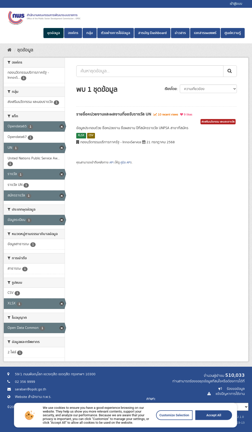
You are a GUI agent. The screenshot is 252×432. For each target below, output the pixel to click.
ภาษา (150, 398)
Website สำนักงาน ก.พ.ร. (33, 396)
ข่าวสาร (180, 33)
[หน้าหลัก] (9, 50)
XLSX (81, 135)
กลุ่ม (89, 33)
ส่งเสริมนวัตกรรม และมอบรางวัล (218, 122)
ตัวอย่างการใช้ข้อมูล (115, 33)
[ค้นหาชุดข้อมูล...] (149, 71)
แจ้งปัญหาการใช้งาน (230, 393)
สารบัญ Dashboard (152, 33)
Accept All (172, 427)
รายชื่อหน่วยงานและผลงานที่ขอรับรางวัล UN (113, 114)
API (111, 162)
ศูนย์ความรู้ (232, 33)
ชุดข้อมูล (53, 33)
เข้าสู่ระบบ (236, 4)
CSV (91, 135)
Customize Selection (149, 427)
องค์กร (73, 33)
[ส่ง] (230, 71)
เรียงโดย (171, 89)
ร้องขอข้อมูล (236, 388)
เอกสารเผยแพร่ (205, 33)
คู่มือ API (125, 162)
